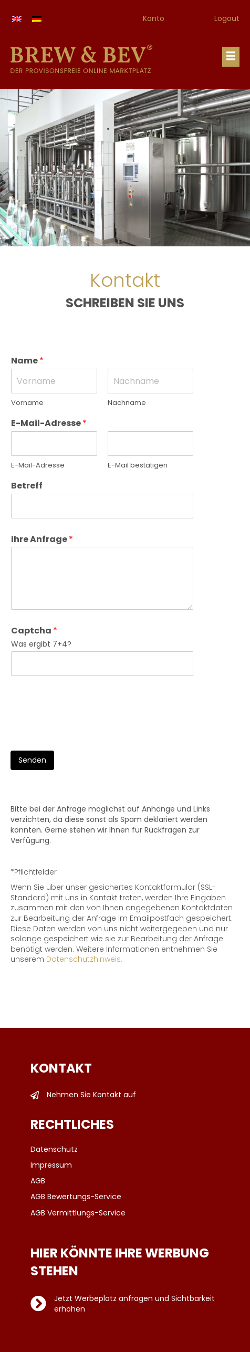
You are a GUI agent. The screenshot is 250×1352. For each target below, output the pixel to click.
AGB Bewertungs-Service (75, 1196)
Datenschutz (54, 1149)
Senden (32, 760)
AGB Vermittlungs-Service (78, 1213)
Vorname (27, 403)
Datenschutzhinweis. (84, 959)
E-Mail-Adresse (49, 423)
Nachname (127, 403)
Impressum (51, 1165)
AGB (37, 1181)
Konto (153, 18)
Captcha (34, 631)
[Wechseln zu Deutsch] (37, 18)
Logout (226, 18)
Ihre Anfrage (42, 539)
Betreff (27, 486)
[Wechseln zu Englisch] (17, 18)
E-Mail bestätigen (138, 465)
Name (27, 361)
